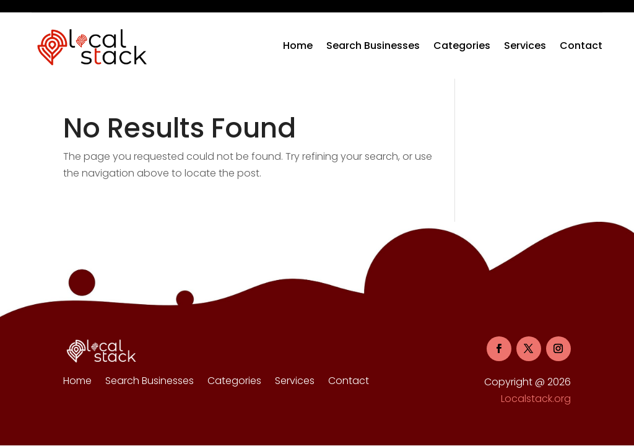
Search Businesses (373, 45)
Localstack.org (536, 398)
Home (298, 45)
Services (525, 45)
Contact (581, 45)
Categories (461, 45)
